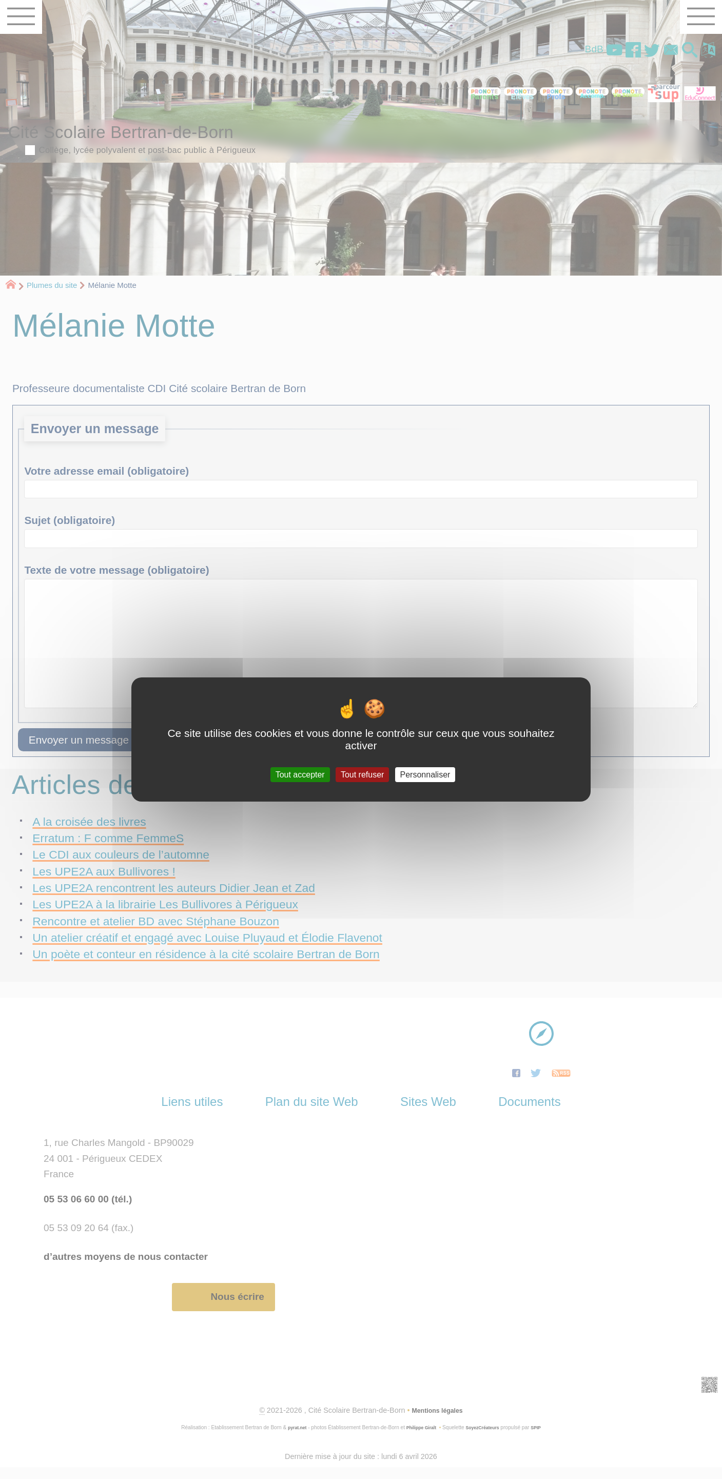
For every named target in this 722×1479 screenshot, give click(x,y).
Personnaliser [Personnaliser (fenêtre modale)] (425, 774)
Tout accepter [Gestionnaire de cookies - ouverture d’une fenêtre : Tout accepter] (300, 774)
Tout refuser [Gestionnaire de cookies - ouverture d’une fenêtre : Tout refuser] (362, 774)
